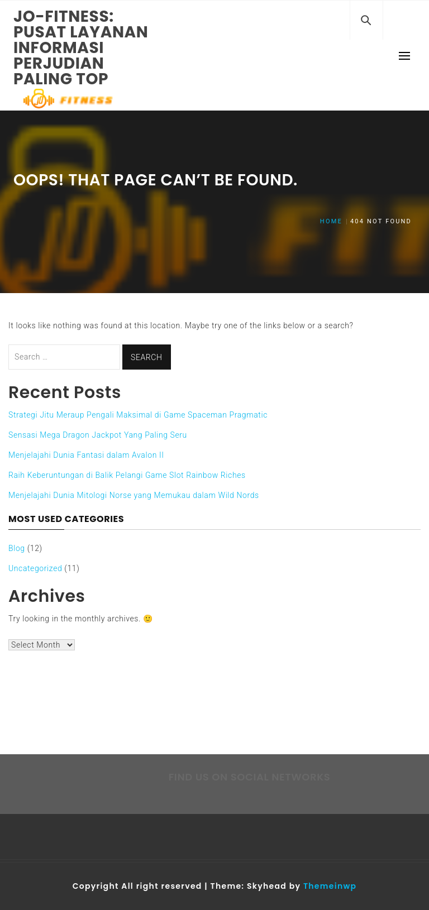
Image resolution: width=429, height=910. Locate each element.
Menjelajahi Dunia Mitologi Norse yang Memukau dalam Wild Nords (133, 495)
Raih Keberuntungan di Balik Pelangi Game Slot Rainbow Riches (127, 475)
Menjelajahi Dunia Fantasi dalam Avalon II (86, 455)
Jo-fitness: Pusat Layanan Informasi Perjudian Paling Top (81, 48)
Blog (16, 548)
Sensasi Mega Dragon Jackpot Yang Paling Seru (97, 434)
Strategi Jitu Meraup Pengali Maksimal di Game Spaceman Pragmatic (138, 414)
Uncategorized (35, 568)
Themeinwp (329, 886)
